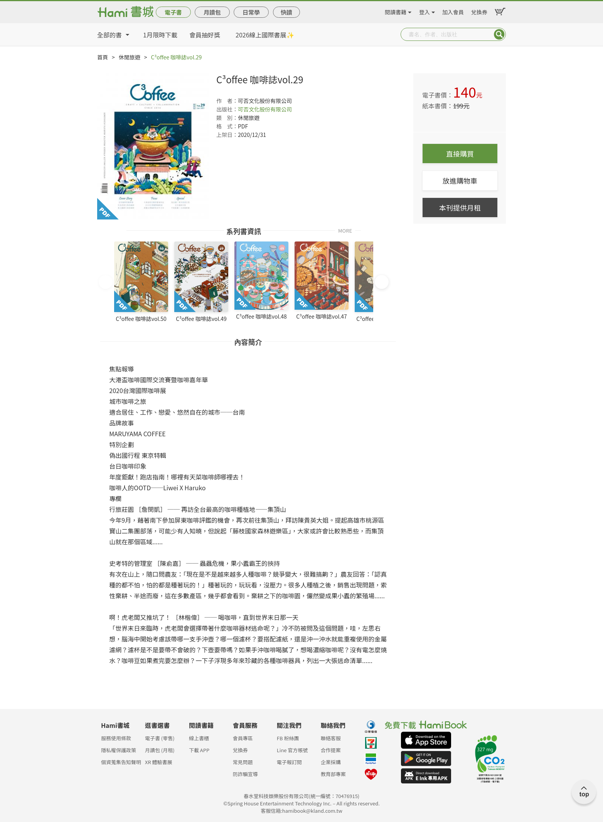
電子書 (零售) (160, 738)
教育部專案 (333, 774)
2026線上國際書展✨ (265, 34)
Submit (499, 34)
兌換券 (479, 11)
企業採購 (331, 762)
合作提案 (331, 750)
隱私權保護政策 (118, 750)
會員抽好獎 (204, 34)
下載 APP (199, 750)
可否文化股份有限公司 (265, 109)
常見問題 (243, 762)
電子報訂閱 (289, 762)
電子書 (173, 12)
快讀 (286, 12)
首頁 (102, 57)
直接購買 (460, 154)
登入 (424, 11)
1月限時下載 (160, 34)
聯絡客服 (331, 738)
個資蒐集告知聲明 (121, 762)
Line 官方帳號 (292, 750)
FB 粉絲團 (288, 738)
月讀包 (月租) (160, 750)
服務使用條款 (116, 738)
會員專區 (243, 738)
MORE (345, 230)
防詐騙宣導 (245, 774)
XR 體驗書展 (158, 762)
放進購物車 (460, 181)
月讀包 (212, 12)
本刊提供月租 (460, 208)
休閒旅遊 (129, 57)
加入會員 (453, 11)
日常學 (251, 12)
